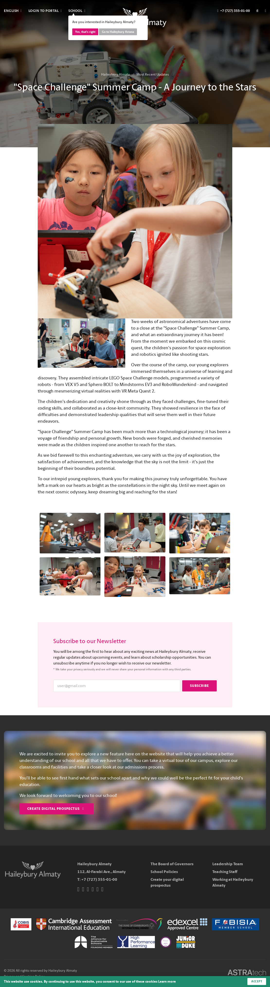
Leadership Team (227, 864)
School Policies (164, 871)
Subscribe (199, 686)
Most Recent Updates (152, 74)
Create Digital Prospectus (55, 809)
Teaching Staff (224, 871)
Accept (256, 981)
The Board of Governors (172, 864)
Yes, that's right (85, 32)
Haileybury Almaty (115, 74)
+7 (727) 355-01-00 (99, 879)
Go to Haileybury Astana (118, 32)
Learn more (167, 981)
